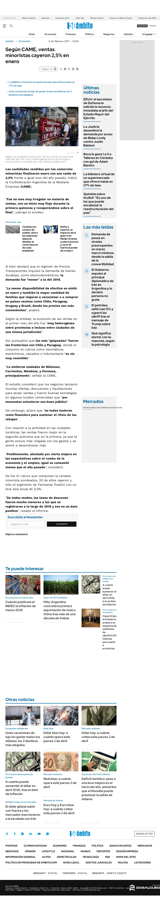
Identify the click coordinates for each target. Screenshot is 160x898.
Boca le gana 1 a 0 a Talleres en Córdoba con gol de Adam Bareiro (98, 159)
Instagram (22, 833)
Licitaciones (142, 862)
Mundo (85, 851)
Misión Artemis (28, 18)
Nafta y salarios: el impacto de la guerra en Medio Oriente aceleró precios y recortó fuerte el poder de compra (69, 238)
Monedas (88, 408)
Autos (46, 857)
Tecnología (90, 857)
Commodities (106, 408)
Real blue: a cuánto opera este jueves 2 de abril (60, 783)
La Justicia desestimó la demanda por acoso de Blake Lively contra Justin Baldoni (97, 136)
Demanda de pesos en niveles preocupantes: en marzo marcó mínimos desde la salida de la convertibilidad (102, 249)
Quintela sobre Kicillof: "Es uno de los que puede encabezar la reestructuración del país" (98, 203)
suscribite (142, 26)
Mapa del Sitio (126, 857)
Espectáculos (66, 857)
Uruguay (147, 34)
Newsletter (153, 34)
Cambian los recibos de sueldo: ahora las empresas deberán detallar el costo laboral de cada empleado (30, 238)
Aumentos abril (62, 18)
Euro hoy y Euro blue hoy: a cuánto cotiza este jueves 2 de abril (58, 809)
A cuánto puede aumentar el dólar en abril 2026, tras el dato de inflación (109, 594)
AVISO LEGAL (71, 862)
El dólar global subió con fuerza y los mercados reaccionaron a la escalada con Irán (22, 813)
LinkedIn (30, 833)
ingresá (152, 26)
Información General (20, 857)
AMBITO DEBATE (109, 873)
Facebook (15, 833)
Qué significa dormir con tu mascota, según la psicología (103, 339)
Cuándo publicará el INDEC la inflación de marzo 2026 (20, 606)
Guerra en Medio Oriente (121, 18)
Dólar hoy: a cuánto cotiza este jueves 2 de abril (98, 737)
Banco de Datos (120, 845)
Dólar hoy (79, 18)
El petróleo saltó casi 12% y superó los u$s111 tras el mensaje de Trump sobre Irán (102, 316)
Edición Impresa (127, 851)
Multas (123, 862)
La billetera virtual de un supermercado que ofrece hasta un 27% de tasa (99, 179)
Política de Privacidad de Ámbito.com (31, 862)
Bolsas (96, 408)
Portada (11, 845)
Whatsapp (47, 833)
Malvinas (45, 18)
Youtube (39, 834)
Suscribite (61, 524)
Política (89, 34)
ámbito (9, 41)
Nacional (67, 851)
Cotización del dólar (147, 18)
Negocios (108, 34)
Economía (50, 34)
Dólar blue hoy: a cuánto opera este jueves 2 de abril (56, 737)
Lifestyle (48, 851)
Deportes (103, 851)
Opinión (128, 34)
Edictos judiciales (99, 862)
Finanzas (71, 34)
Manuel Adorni (96, 18)
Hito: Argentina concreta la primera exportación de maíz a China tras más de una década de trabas (59, 610)
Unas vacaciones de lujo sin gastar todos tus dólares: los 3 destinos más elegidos (22, 739)
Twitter (7, 834)
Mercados (145, 845)
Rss (107, 857)
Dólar (32, 34)
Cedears (117, 408)
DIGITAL (46, 873)
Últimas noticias (35, 845)
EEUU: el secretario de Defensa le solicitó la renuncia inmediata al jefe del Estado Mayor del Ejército (98, 108)
